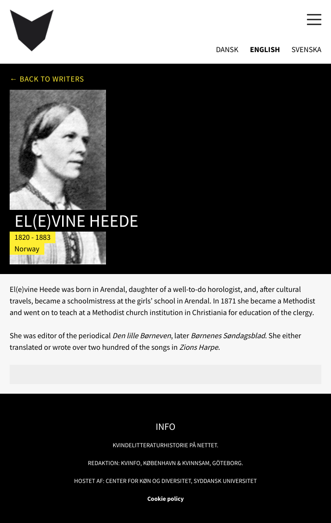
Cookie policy (165, 499)
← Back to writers (47, 79)
